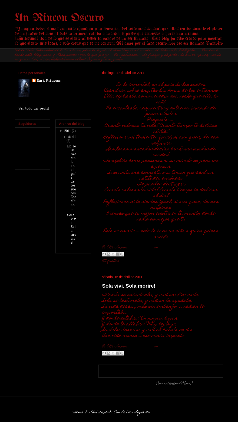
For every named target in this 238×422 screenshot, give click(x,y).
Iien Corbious (133, 261)
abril (72, 137)
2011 (68, 131)
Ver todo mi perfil (34, 108)
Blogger (158, 412)
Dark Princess (48, 81)
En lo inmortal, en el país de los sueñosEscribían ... (71, 178)
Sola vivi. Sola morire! (128, 286)
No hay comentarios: (187, 247)
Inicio (161, 371)
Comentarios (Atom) (174, 383)
